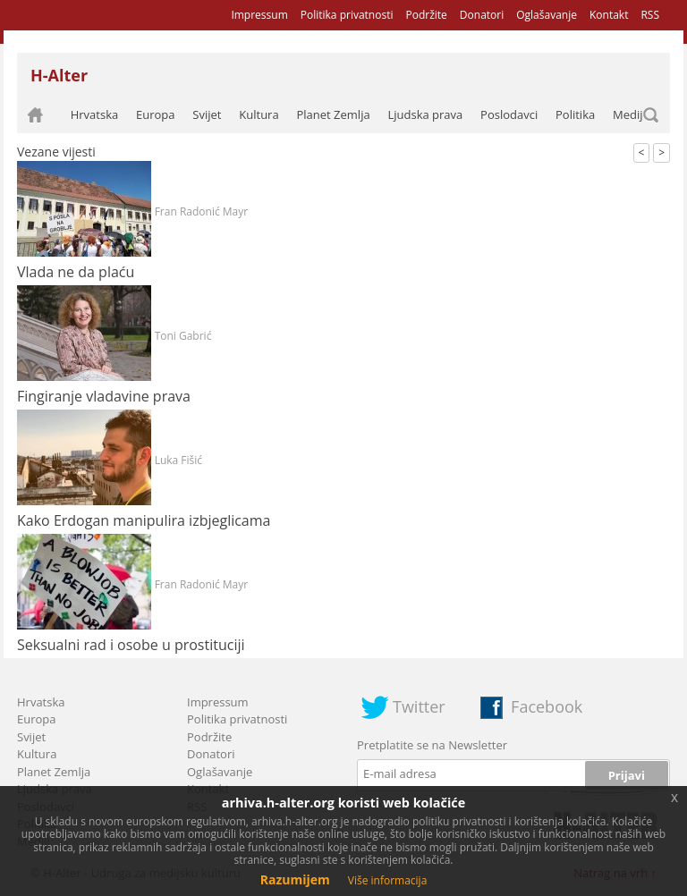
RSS (649, 14)
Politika (575, 114)
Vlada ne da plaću (75, 272)
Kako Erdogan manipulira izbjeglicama (143, 520)
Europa (155, 114)
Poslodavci (509, 114)
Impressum (259, 14)
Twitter (419, 706)
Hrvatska (95, 114)
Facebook (546, 706)
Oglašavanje (546, 14)
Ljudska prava (424, 114)
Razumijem (295, 879)
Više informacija (388, 880)
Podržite (425, 14)
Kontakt (608, 14)
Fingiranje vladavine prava (104, 396)
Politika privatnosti (347, 14)
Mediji (629, 114)
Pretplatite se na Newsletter (432, 745)
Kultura (258, 114)
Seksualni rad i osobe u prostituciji (131, 645)
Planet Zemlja (332, 114)
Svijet (206, 114)
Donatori (482, 14)
